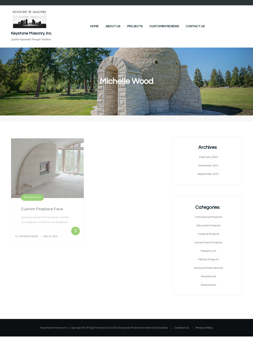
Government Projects (208, 242)
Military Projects (208, 259)
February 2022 (208, 157)
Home (94, 26)
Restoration (208, 285)
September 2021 (208, 174)
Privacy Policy (204, 327)
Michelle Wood (26, 237)
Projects (135, 26)
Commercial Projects (208, 217)
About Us (113, 26)
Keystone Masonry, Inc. (31, 33)
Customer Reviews (164, 26)
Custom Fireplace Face (42, 210)
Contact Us (195, 26)
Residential (32, 198)
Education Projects (208, 225)
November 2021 (208, 165)
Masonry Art (208, 251)
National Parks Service (208, 268)
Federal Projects (208, 234)
